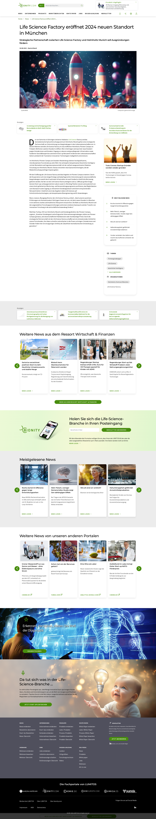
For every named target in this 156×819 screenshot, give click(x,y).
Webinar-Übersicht (26, 757)
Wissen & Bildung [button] (92, 13)
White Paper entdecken (87, 727)
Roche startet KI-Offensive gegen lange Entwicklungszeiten (121, 204)
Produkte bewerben (66, 736)
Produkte (82, 754)
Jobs (80, 761)
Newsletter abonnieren (116, 430)
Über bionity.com (56, 801)
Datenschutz (41, 807)
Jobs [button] (81, 13)
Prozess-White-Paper (86, 733)
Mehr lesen (75, 443)
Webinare (82, 764)
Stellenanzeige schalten (47, 757)
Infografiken (63, 754)
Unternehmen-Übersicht (47, 739)
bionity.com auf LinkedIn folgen (118, 743)
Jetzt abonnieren (119, 739)
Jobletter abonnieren (46, 754)
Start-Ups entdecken (46, 730)
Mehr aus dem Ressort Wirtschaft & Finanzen (78, 402)
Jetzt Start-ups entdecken (35, 704)
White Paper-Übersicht (87, 739)
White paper (83, 757)
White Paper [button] (71, 13)
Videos (61, 761)
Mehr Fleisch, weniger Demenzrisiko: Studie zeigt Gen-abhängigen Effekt (121, 213)
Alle (40, 5)
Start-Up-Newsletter (27, 733)
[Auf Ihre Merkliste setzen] (120, 14)
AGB (32, 807)
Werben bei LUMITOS (27, 801)
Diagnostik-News (35, 651)
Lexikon (62, 751)
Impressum (23, 807)
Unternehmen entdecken (48, 727)
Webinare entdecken (26, 751)
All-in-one (82, 767)
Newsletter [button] (106, 13)
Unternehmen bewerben (47, 736)
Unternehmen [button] (30, 13)
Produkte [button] (42, 13)
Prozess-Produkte (65, 733)
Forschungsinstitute (66, 757)
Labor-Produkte (64, 730)
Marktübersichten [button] (56, 13)
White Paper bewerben (87, 736)
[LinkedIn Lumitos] (135, 807)
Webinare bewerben (26, 754)
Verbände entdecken (46, 733)
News (81, 751)
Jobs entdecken (44, 751)
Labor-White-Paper (85, 730)
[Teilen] (125, 14)
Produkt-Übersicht (65, 739)
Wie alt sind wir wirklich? (118, 222)
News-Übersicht (25, 736)
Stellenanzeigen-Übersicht (48, 761)
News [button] (20, 13)
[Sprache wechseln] (131, 14)
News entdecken (25, 727)
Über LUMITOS (42, 801)
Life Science (73, 140)
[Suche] (81, 5)
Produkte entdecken (66, 727)
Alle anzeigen (113, 272)
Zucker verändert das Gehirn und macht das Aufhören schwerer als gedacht (122, 237)
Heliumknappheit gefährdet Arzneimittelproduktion (120, 228)
